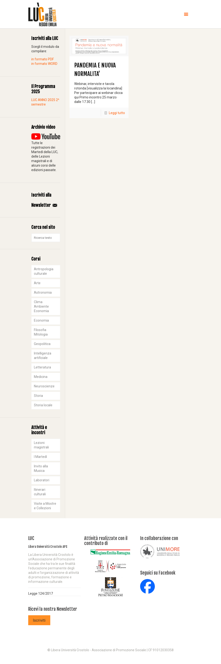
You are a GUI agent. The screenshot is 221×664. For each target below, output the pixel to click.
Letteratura (42, 367)
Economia (41, 320)
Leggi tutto (117, 113)
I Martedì (40, 457)
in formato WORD (44, 64)
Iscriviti (39, 620)
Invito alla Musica (41, 468)
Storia (38, 396)
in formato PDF (42, 59)
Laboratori (41, 480)
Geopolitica (42, 344)
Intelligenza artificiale (42, 355)
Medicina (40, 377)
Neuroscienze (44, 386)
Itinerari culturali (40, 492)
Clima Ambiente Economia (41, 306)
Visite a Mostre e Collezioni (45, 506)
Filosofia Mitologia (41, 332)
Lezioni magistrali (41, 445)
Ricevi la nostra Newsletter (52, 609)
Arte (37, 283)
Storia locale (43, 405)
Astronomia (43, 292)
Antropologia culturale (43, 271)
